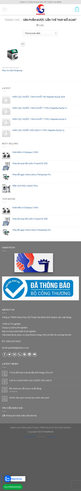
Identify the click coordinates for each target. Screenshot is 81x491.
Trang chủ (12, 19)
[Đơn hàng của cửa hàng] (40, 33)
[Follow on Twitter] (9, 354)
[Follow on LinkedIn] (29, 354)
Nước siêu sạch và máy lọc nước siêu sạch (29, 397)
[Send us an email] (14, 354)
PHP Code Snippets (30, 436)
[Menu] (4, 9)
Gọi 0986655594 (12, 486)
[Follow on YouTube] (34, 354)
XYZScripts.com (52, 436)
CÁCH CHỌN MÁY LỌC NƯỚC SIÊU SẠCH (30, 380)
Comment (13, 391)
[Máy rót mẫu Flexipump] (14, 53)
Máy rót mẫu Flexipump (12, 70)
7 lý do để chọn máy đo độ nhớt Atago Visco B (31, 372)
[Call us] (19, 354)
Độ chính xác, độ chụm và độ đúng (25, 388)
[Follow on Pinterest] (24, 354)
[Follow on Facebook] (4, 354)
